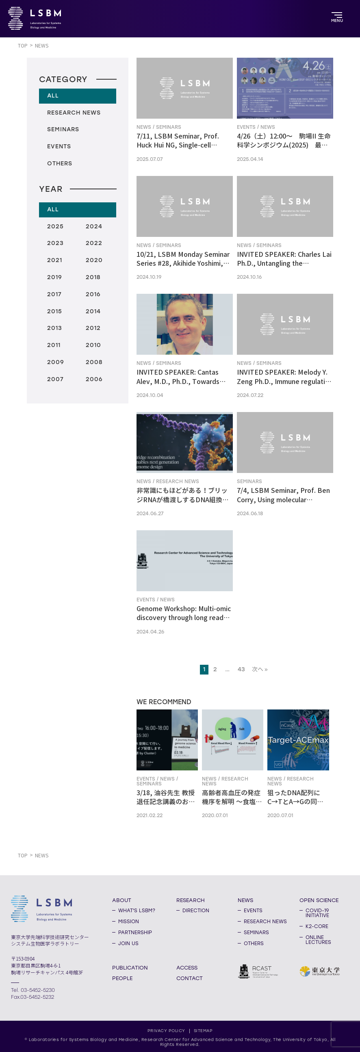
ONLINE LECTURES (318, 940)
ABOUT (121, 900)
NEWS (245, 900)
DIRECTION (195, 910)
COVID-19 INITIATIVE (317, 913)
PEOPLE (122, 978)
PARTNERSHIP (135, 932)
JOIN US (128, 943)
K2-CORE (317, 926)
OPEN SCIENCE (318, 900)
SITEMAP (203, 1030)
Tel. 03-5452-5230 (33, 990)
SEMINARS (256, 932)
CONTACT (189, 978)
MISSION (128, 921)
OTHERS (254, 943)
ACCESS (186, 967)
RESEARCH (190, 900)
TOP (23, 46)
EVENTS (253, 910)
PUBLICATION (130, 967)
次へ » (260, 669)
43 (241, 669)
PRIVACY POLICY (166, 1030)
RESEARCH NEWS (265, 921)
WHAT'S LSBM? (136, 910)
